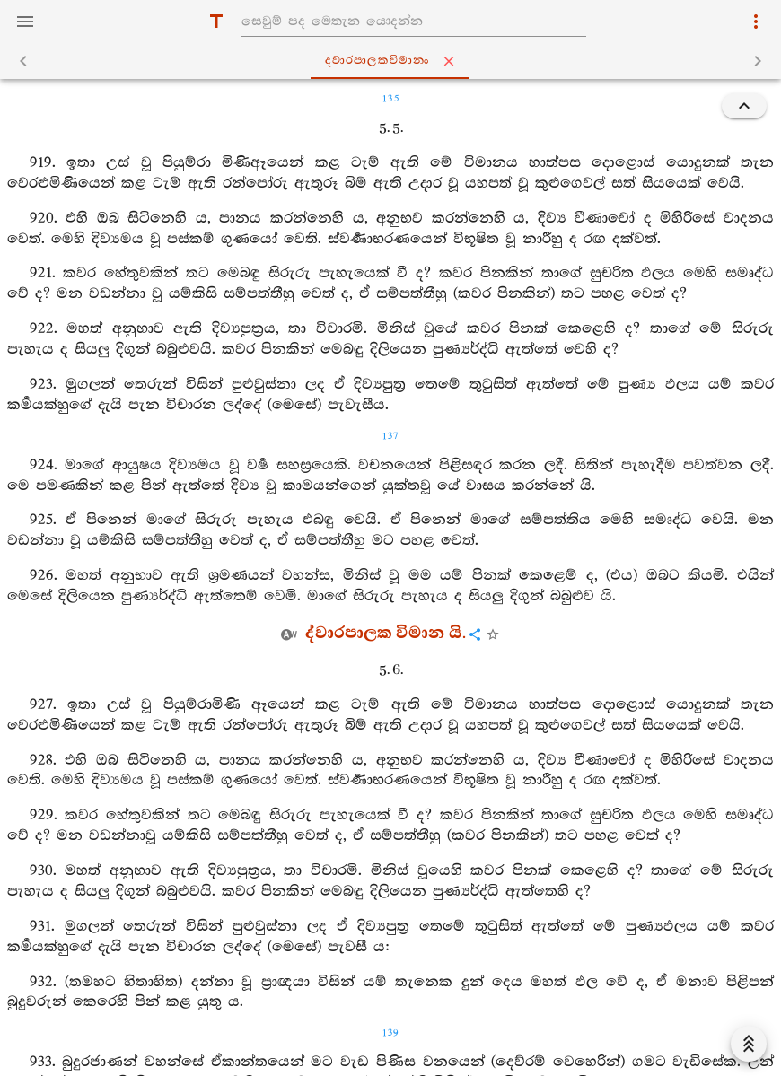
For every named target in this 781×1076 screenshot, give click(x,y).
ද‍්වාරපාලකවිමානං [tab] (393, 61)
